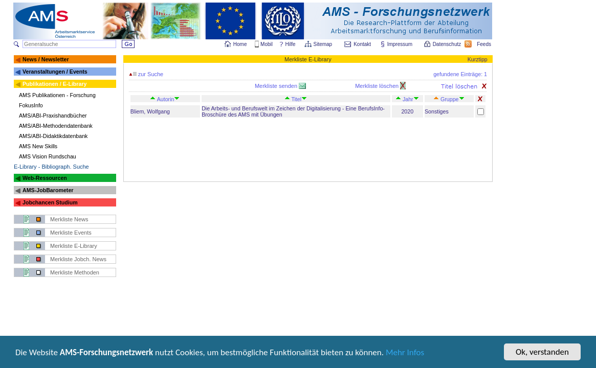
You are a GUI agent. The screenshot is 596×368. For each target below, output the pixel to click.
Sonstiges (437, 111)
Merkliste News (69, 219)
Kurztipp (478, 59)
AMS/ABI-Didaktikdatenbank (53, 136)
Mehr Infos (405, 354)
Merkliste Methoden (74, 272)
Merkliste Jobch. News (78, 259)
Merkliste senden (277, 86)
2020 (407, 111)
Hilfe (290, 44)
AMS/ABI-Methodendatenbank (56, 126)
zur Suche (146, 74)
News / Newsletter (46, 59)
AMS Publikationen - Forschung (57, 95)
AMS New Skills (38, 146)
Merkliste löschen (377, 86)
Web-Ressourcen (45, 178)
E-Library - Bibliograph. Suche (51, 167)
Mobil (266, 44)
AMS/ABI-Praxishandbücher (53, 115)
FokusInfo (31, 105)
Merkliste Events (71, 232)
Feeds (484, 44)
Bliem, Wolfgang (150, 111)
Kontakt (362, 44)
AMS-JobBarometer (48, 190)
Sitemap (324, 44)
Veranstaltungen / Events (55, 71)
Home (240, 44)
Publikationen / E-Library (55, 84)
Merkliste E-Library (73, 246)
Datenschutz (447, 44)
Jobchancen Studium (50, 202)
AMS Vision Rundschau (47, 156)
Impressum (400, 44)
